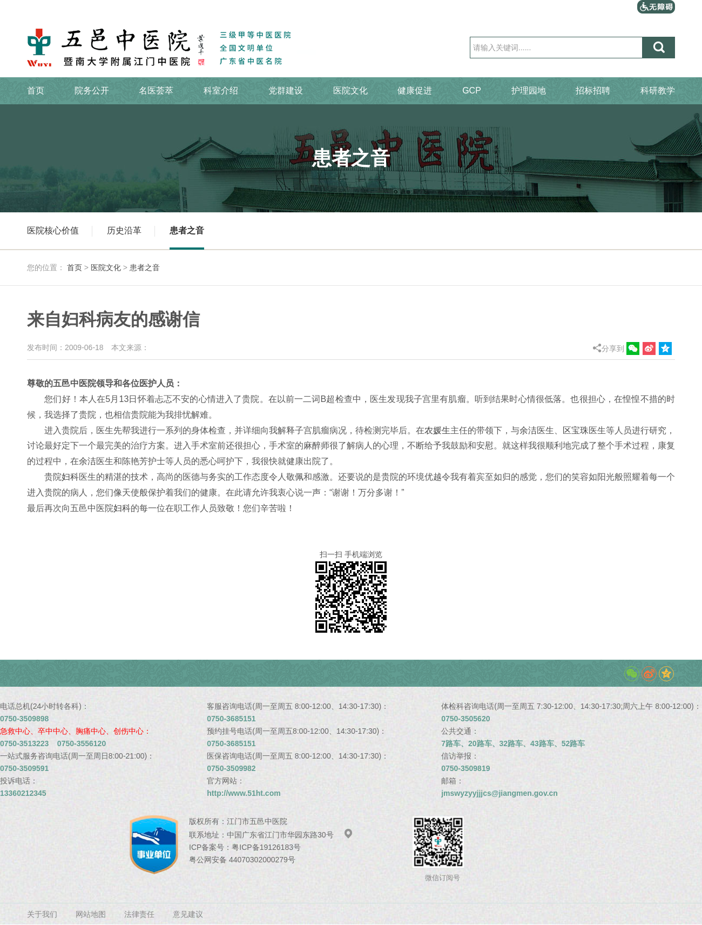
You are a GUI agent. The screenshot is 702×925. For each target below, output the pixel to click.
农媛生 (437, 430)
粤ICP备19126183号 (266, 847)
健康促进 (414, 90)
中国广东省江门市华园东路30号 (290, 834)
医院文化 (350, 90)
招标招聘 (593, 90)
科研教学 (657, 90)
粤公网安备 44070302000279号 (242, 859)
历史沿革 (124, 230)
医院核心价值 (53, 230)
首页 (35, 90)
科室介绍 (221, 90)
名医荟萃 (156, 90)
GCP (471, 90)
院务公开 (92, 90)
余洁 (528, 430)
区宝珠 (576, 430)
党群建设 (285, 90)
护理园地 (528, 90)
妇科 (70, 476)
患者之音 (187, 230)
